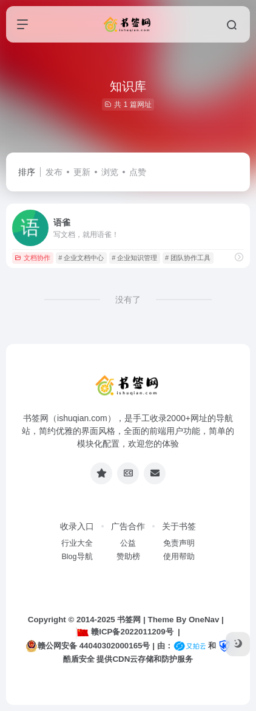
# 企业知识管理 (134, 257)
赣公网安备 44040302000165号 (87, 646)
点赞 (137, 172)
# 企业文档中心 (81, 257)
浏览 (109, 172)
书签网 (129, 619)
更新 (81, 172)
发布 (53, 172)
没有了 (128, 299)
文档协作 (32, 257)
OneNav (204, 619)
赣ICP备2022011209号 (124, 631)
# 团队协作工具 (188, 257)
